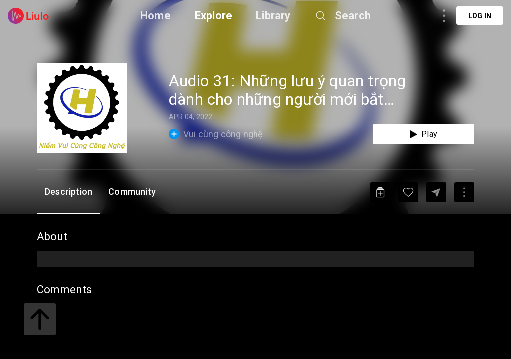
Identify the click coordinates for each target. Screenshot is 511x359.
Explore (213, 15)
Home (155, 15)
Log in (479, 16)
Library (273, 15)
